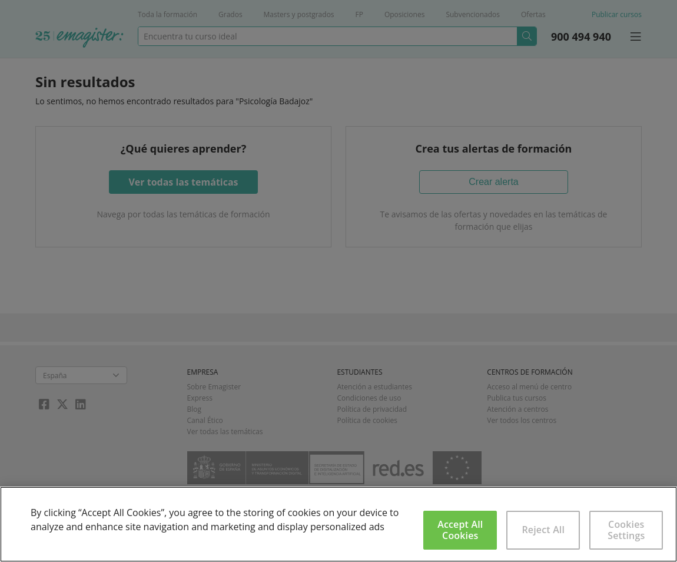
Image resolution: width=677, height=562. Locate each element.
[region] (338, 524)
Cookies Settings (626, 530)
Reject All (543, 529)
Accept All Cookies (460, 530)
